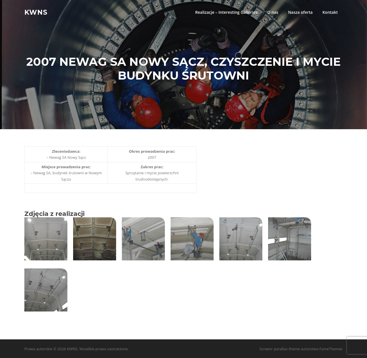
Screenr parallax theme (279, 348)
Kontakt (330, 12)
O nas (272, 12)
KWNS (36, 12)
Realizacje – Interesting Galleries (226, 12)
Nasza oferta (300, 12)
